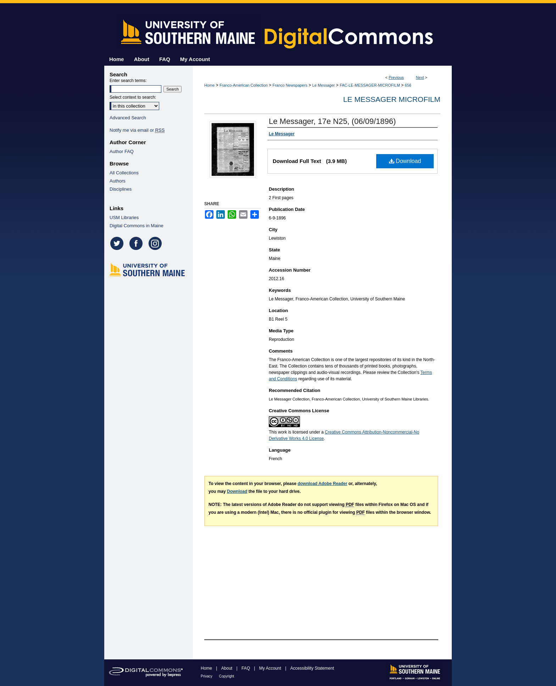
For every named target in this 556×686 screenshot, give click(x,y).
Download (405, 161)
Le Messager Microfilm (391, 99)
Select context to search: (133, 97)
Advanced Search (128, 117)
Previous (396, 77)
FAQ (246, 668)
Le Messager (323, 85)
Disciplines (121, 189)
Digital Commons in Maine (136, 225)
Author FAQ (122, 151)
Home (209, 85)
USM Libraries (124, 217)
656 (408, 85)
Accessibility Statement (312, 668)
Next (420, 77)
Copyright (226, 676)
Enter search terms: (128, 80)
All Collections (124, 172)
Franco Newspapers (289, 85)
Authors (118, 181)
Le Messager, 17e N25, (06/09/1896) (332, 121)
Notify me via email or (137, 130)
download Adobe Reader (322, 483)
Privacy (207, 676)
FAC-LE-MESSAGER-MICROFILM (370, 85)
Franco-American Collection (243, 85)
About (227, 668)
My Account (270, 668)
